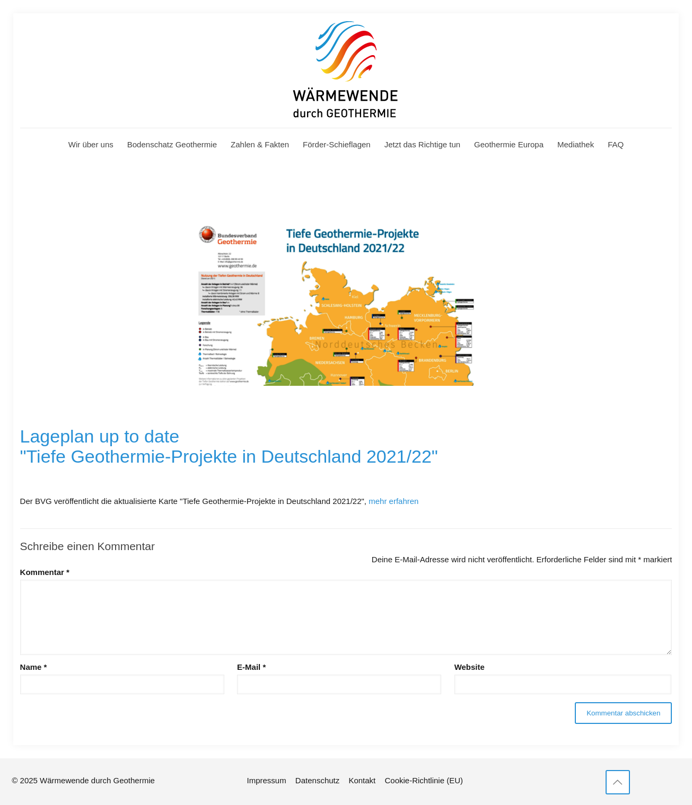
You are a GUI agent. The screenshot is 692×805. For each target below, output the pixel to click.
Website (469, 666)
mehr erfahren (393, 501)
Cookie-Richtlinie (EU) (423, 780)
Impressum (266, 780)
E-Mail (251, 666)
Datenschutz (317, 780)
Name (33, 666)
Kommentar (44, 572)
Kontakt (361, 780)
